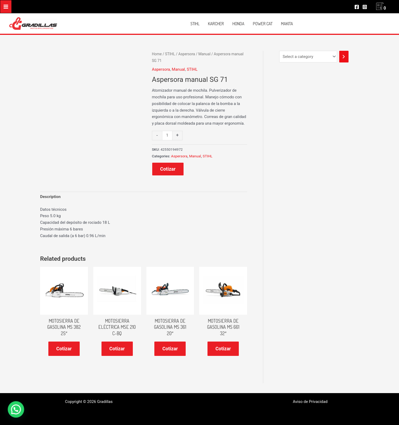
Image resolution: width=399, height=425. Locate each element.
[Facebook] (356, 7)
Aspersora (186, 54)
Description (50, 196)
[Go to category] (344, 56)
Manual (204, 54)
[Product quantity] (167, 135)
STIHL (170, 54)
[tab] (50, 197)
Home (157, 54)
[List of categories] (308, 56)
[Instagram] (364, 7)
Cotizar (168, 169)
